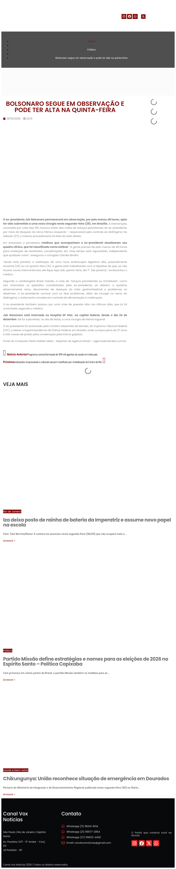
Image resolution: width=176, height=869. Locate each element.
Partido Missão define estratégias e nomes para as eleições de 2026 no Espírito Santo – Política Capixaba (85, 661)
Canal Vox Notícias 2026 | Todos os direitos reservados (35, 864)
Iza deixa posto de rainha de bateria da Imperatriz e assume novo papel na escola (87, 522)
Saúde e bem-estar (15, 770)
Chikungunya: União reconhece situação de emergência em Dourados (86, 778)
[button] (143, 16)
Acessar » (9, 540)
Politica (7, 650)
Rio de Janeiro (12, 511)
